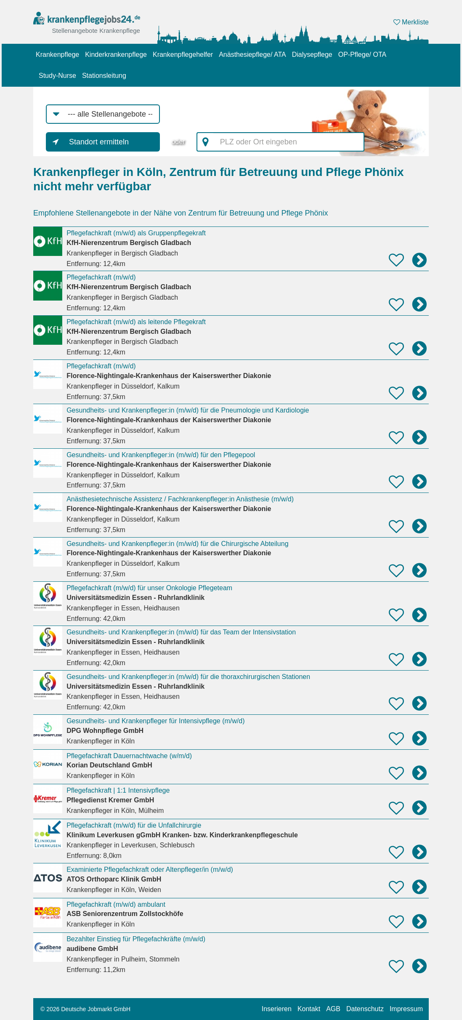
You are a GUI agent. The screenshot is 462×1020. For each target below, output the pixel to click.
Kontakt (308, 1008)
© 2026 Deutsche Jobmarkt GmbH (85, 1009)
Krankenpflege (57, 54)
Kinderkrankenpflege (116, 54)
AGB (333, 1008)
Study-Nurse (57, 75)
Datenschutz (365, 1008)
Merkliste (411, 22)
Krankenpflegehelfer (183, 54)
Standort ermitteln (99, 142)
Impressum (406, 1008)
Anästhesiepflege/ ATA (252, 54)
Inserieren (277, 1008)
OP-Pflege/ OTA (362, 54)
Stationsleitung (104, 75)
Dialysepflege (312, 54)
